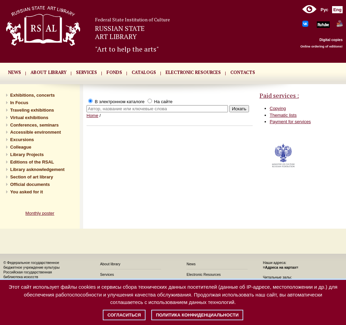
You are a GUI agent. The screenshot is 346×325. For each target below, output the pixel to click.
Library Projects (27, 154)
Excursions (22, 139)
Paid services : (279, 95)
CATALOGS (144, 72)
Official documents (30, 184)
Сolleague (20, 147)
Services (107, 274)
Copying (278, 108)
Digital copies (331, 40)
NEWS (14, 72)
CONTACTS (242, 72)
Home (92, 115)
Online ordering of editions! (321, 46)
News (191, 264)
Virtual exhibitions (29, 117)
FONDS (114, 72)
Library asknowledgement (37, 169)
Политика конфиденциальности (197, 315)
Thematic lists (283, 115)
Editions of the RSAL (32, 162)
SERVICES (86, 72)
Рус (324, 9)
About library (48, 72)
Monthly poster (39, 213)
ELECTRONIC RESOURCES (193, 72)
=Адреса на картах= (280, 267)
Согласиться (124, 315)
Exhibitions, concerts (32, 95)
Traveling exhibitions (32, 110)
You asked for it (26, 191)
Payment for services (290, 121)
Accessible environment (35, 132)
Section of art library (31, 176)
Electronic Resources (204, 274)
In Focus (19, 102)
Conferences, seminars (34, 125)
